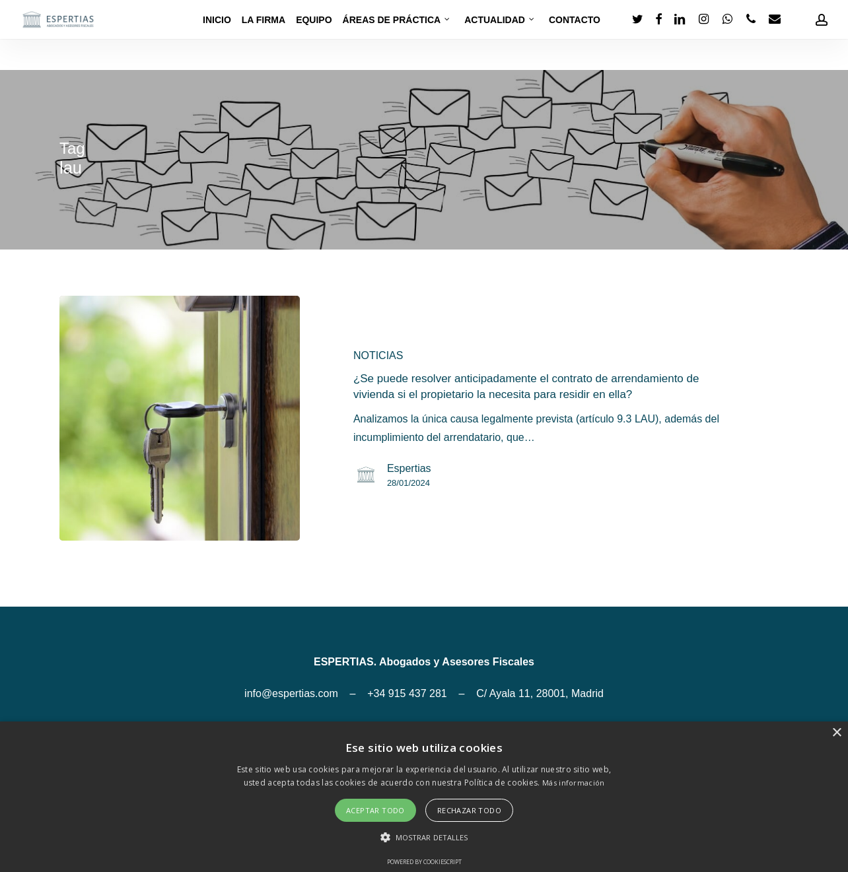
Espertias (409, 468)
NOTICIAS (378, 355)
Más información (573, 783)
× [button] (836, 733)
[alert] (424, 796)
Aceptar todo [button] (375, 810)
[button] (424, 837)
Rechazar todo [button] (469, 810)
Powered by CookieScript (424, 861)
